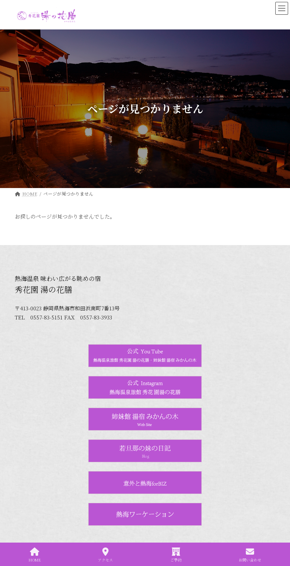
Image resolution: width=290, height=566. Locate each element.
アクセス (105, 554)
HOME (35, 554)
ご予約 (176, 554)
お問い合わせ (250, 554)
